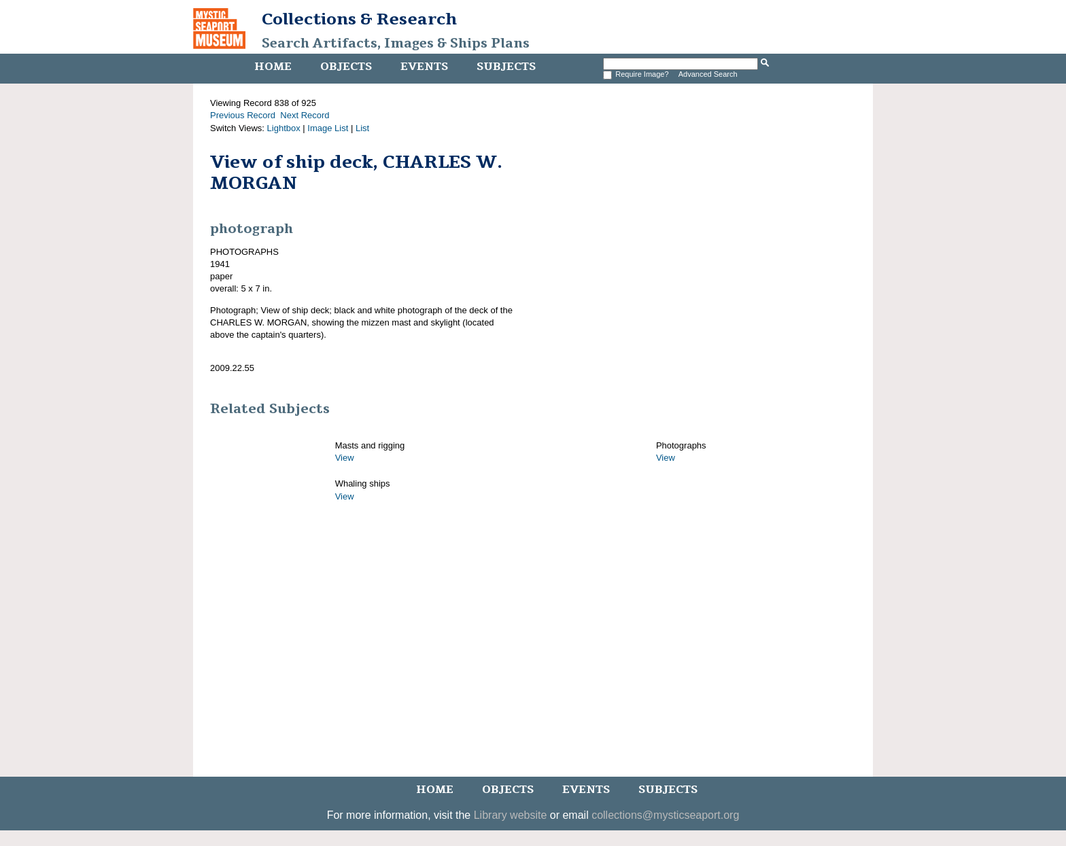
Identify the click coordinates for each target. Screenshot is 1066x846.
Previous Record (242, 115)
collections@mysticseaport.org (665, 815)
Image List (327, 128)
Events (424, 66)
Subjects (506, 66)
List (362, 128)
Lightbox (283, 128)
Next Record (304, 115)
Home (273, 66)
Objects (346, 66)
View (344, 458)
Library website (510, 815)
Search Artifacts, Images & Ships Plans (396, 43)
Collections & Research (359, 19)
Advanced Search (708, 74)
